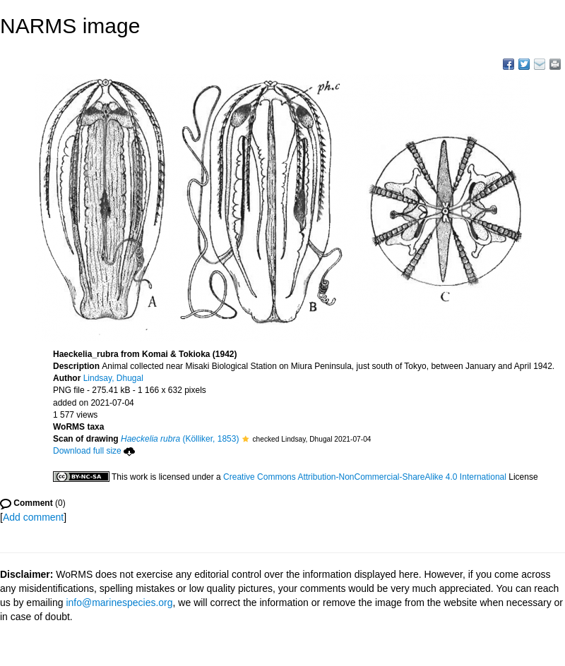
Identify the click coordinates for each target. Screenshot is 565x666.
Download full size (94, 451)
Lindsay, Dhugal (113, 378)
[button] (245, 438)
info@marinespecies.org (119, 602)
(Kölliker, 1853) (180, 439)
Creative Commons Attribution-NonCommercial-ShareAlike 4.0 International (364, 477)
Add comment (33, 517)
